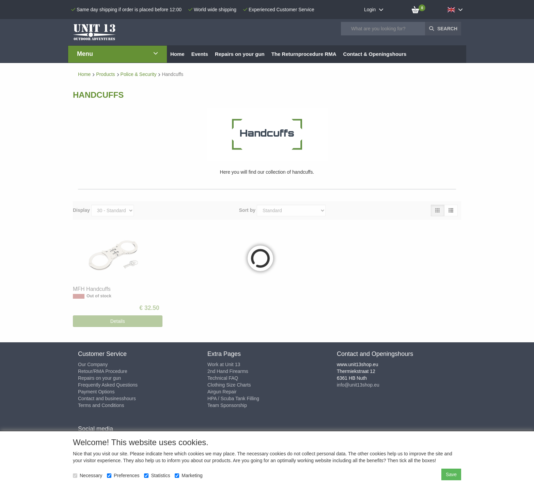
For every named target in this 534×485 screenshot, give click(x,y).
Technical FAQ (222, 378)
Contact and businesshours (107, 398)
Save (451, 474)
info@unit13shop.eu (358, 385)
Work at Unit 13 (223, 364)
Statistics (157, 475)
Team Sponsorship (227, 405)
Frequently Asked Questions (108, 385)
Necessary (87, 475)
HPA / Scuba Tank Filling (233, 398)
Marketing (188, 475)
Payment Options (96, 391)
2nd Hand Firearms (227, 371)
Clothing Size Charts (229, 385)
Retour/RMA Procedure (102, 371)
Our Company (93, 364)
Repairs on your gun (99, 378)
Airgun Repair (222, 391)
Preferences (123, 475)
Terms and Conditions (101, 405)
